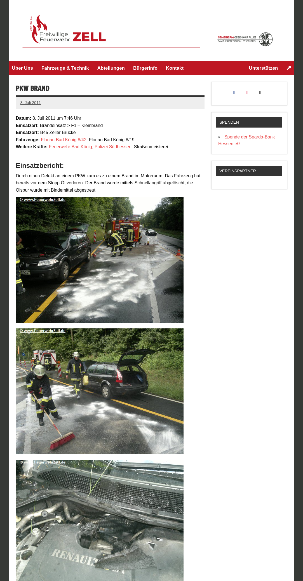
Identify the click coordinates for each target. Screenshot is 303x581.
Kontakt (175, 68)
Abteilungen (111, 68)
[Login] (289, 68)
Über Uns (22, 68)
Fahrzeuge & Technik (65, 68)
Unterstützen (263, 68)
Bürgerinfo (145, 68)
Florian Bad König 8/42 (63, 139)
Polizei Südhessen (113, 146)
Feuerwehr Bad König (70, 146)
